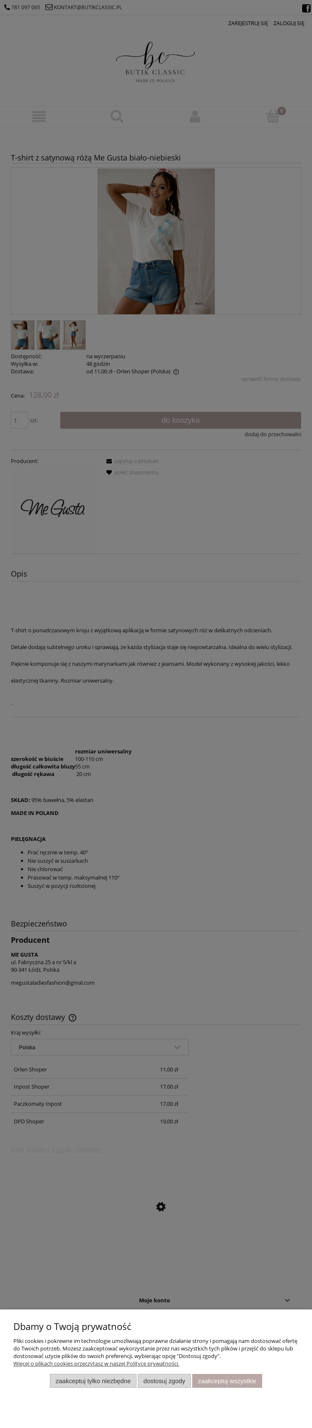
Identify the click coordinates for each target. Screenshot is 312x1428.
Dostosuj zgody (165, 1380)
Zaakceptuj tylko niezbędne (93, 1380)
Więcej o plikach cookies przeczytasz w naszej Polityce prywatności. (96, 1363)
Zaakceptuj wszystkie (227, 1380)
